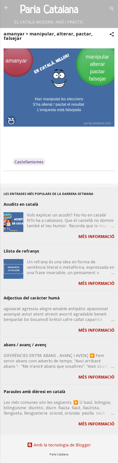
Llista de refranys (21, 251)
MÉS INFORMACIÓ (96, 236)
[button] (111, 35)
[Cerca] (111, 9)
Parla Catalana (49, 10)
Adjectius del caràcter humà (32, 298)
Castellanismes (29, 161)
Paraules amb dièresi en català (34, 391)
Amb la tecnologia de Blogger (59, 445)
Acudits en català (21, 204)
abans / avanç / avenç (25, 344)
